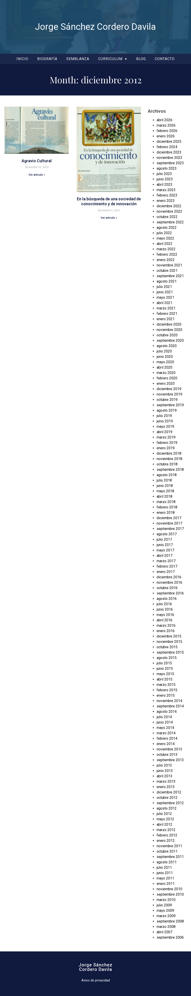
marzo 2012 (166, 830)
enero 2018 (166, 512)
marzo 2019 (166, 437)
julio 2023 (164, 174)
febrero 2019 (167, 443)
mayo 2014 (165, 728)
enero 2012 (166, 840)
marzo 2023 (166, 190)
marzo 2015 (166, 685)
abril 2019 (164, 432)
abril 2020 (164, 367)
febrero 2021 (167, 313)
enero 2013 (166, 787)
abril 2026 (164, 120)
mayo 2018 (165, 491)
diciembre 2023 (169, 152)
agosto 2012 (167, 808)
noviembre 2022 (169, 211)
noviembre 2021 (169, 265)
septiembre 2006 (170, 937)
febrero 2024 (167, 147)
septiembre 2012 (170, 803)
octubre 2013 (167, 754)
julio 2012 (164, 814)
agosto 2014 (167, 711)
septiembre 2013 (170, 760)
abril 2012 (164, 824)
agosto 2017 (167, 534)
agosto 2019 (167, 410)
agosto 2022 (167, 227)
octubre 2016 (167, 588)
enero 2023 (166, 201)
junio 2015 (165, 668)
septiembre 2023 (170, 163)
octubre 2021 (167, 270)
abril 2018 (164, 496)
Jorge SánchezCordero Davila (95, 967)
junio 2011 (165, 873)
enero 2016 (166, 631)
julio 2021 (164, 287)
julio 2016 (164, 604)
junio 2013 (165, 771)
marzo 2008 (166, 927)
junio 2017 (165, 545)
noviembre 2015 (169, 642)
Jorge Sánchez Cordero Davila (95, 27)
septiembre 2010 (170, 894)
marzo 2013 (166, 781)
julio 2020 (164, 351)
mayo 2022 (165, 238)
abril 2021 (164, 303)
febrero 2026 (167, 131)
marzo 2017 (166, 561)
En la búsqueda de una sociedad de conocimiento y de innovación (109, 201)
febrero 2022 (167, 254)
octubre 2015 (167, 647)
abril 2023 (164, 184)
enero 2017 (166, 572)
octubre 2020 (167, 335)
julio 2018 (164, 480)
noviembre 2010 (169, 889)
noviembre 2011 (169, 846)
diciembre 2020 (169, 324)
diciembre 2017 (169, 518)
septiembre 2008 (170, 921)
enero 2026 (166, 136)
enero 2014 (166, 744)
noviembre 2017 (169, 523)
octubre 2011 (167, 851)
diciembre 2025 (169, 141)
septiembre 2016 (170, 593)
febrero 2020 (167, 378)
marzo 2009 (166, 916)
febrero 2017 (167, 566)
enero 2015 (166, 695)
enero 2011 (166, 883)
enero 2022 (166, 260)
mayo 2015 (165, 674)
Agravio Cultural (37, 160)
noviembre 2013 (169, 749)
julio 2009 (164, 905)
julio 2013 (164, 765)
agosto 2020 (167, 346)
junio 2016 (165, 609)
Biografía (47, 59)
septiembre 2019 (170, 405)
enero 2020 (166, 383)
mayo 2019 (165, 426)
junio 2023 (165, 179)
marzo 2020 (166, 373)
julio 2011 (164, 867)
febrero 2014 (167, 738)
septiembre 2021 (170, 276)
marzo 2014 (166, 733)
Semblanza (77, 59)
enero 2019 (166, 448)
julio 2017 (164, 539)
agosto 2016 (167, 598)
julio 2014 (164, 717)
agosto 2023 (167, 168)
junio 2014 (165, 722)
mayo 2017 (165, 550)
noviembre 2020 (169, 330)
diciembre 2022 (169, 206)
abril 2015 (164, 679)
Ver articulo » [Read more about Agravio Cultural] (37, 174)
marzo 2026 (166, 125)
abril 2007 (164, 932)
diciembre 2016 (169, 577)
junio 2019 (165, 421)
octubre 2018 (167, 464)
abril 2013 (164, 776)
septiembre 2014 (170, 706)
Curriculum (112, 59)
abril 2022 (164, 244)
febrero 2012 (167, 835)
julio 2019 (164, 416)
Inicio (22, 59)
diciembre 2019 (169, 389)
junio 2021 (165, 292)
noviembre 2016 (169, 582)
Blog (141, 59)
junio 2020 (165, 356)
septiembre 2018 (170, 469)
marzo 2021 (166, 308)
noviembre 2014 (169, 701)
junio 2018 (165, 486)
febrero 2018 (167, 507)
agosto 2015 (167, 658)
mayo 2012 (165, 819)
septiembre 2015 (170, 652)
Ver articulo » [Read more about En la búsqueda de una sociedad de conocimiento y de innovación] (109, 217)
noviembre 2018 (169, 459)
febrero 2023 (167, 195)
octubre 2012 (167, 797)
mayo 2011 (165, 878)
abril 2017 (164, 555)
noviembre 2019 (169, 394)
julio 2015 (164, 663)
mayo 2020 (165, 362)
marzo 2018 (166, 502)
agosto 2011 (167, 862)
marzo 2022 (166, 249)
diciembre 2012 (169, 792)
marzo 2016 (166, 625)
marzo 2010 (166, 900)
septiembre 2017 (170, 529)
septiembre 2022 (170, 222)
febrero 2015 (167, 690)
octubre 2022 (167, 217)
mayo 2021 (165, 297)
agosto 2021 (167, 281)
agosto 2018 (167, 475)
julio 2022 (164, 233)
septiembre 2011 (170, 857)
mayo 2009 (165, 910)
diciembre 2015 (169, 636)
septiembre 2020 (170, 340)
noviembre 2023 (169, 158)
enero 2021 (166, 319)
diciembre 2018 (169, 453)
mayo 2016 (165, 615)
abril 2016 (164, 620)
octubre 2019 (167, 400)
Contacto (165, 59)
